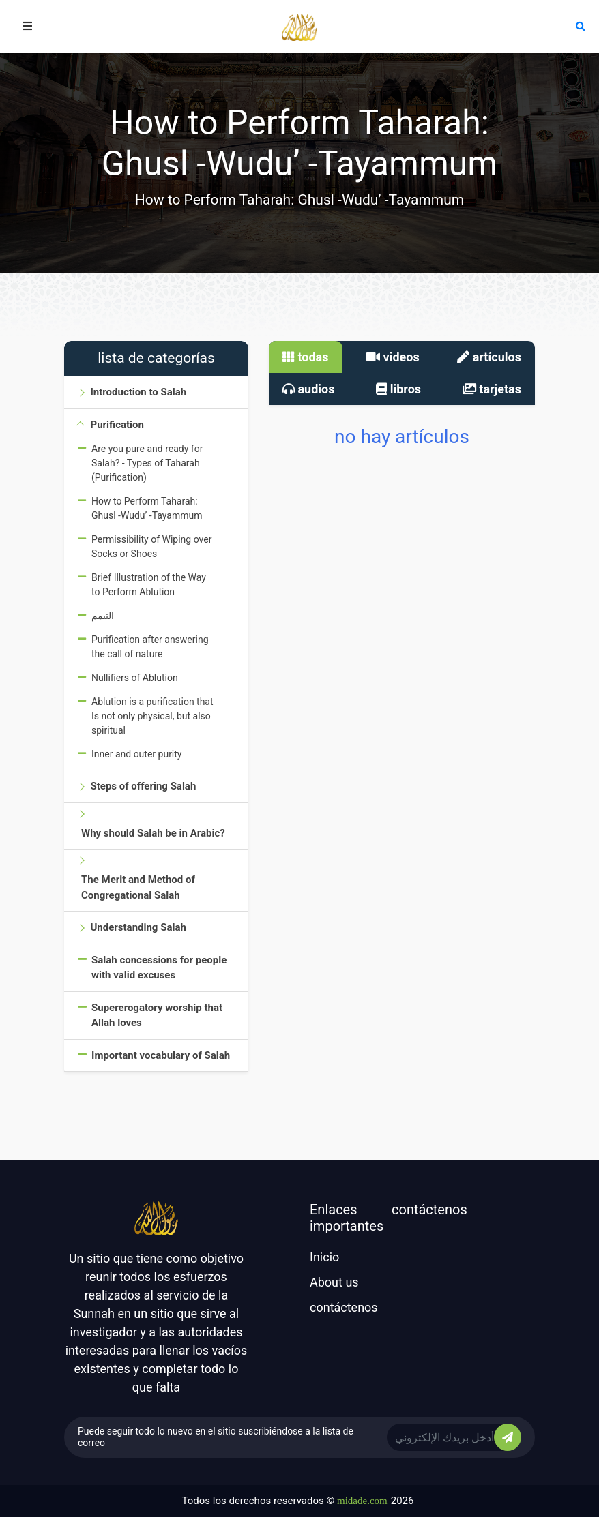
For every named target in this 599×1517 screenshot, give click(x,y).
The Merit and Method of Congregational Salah (138, 887)
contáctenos (344, 1307)
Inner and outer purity (136, 754)
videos (393, 357)
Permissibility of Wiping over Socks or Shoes (151, 546)
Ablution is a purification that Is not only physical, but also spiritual (152, 716)
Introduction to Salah (138, 392)
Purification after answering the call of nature (150, 646)
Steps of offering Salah (143, 786)
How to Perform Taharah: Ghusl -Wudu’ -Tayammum (146, 508)
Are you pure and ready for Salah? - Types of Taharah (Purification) (147, 463)
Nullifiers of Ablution (134, 677)
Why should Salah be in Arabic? (153, 833)
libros (398, 389)
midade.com (362, 1500)
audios (308, 389)
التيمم (102, 615)
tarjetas (492, 389)
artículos (489, 357)
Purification (116, 425)
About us (334, 1282)
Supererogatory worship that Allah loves (156, 1016)
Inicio (324, 1257)
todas (305, 357)
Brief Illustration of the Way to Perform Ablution (148, 584)
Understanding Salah (138, 927)
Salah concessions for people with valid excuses (159, 968)
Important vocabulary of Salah (160, 1055)
